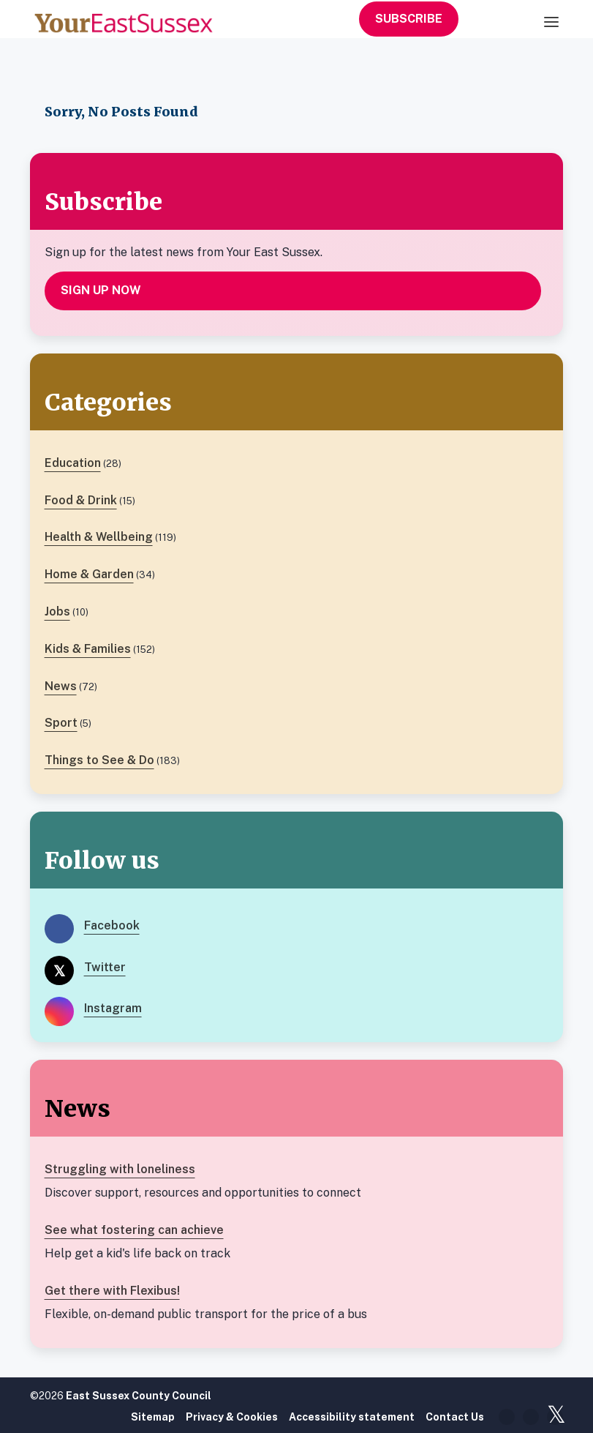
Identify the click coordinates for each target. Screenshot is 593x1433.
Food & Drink (81, 500)
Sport (61, 723)
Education (73, 463)
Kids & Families (88, 649)
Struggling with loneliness (120, 1169)
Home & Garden (89, 574)
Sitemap (153, 1417)
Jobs (57, 611)
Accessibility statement (352, 1417)
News (61, 686)
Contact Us (455, 1417)
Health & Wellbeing (99, 537)
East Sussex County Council (138, 1396)
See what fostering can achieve (134, 1230)
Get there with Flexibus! (112, 1291)
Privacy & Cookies (232, 1417)
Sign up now (101, 290)
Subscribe (408, 19)
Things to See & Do (99, 760)
